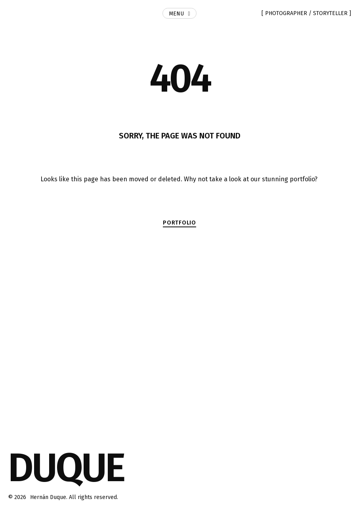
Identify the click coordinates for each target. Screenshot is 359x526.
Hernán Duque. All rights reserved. (74, 497)
